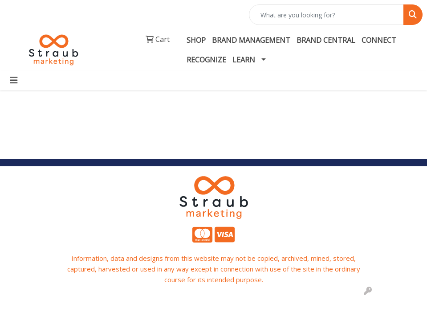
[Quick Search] (326, 14)
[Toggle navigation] (13, 80)
